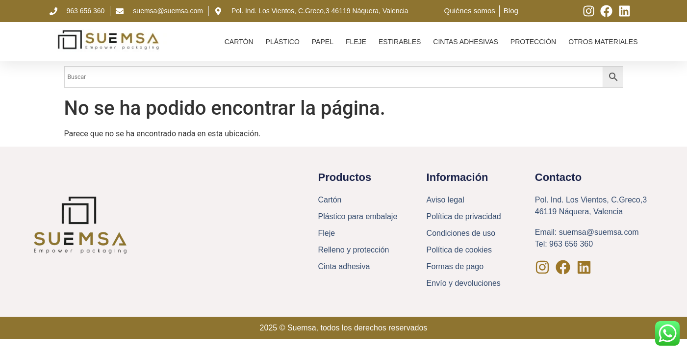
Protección (533, 42)
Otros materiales (602, 42)
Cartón (239, 42)
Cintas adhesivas (465, 42)
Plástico (283, 42)
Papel (322, 42)
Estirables (400, 42)
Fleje (356, 42)
